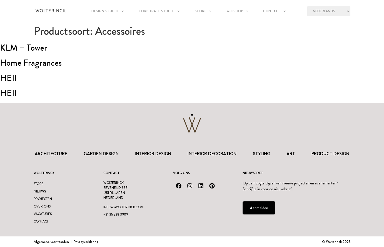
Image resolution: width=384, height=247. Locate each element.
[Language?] (328, 11)
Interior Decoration (212, 153)
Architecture (51, 153)
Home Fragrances (31, 62)
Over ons (42, 206)
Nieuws (40, 191)
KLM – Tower (23, 47)
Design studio (107, 11)
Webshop (237, 11)
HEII (8, 77)
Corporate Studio (159, 11)
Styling (261, 153)
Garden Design (101, 153)
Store (203, 11)
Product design (330, 153)
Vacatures (43, 213)
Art (290, 153)
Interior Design (153, 153)
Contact (274, 11)
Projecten (43, 198)
